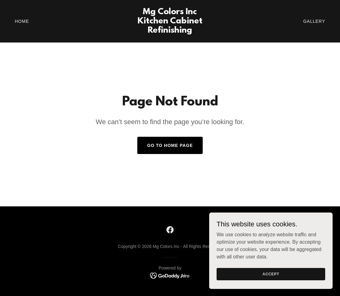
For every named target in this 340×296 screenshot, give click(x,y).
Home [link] (22, 21)
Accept (271, 274)
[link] (170, 31)
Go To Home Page (170, 145)
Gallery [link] (314, 21)
